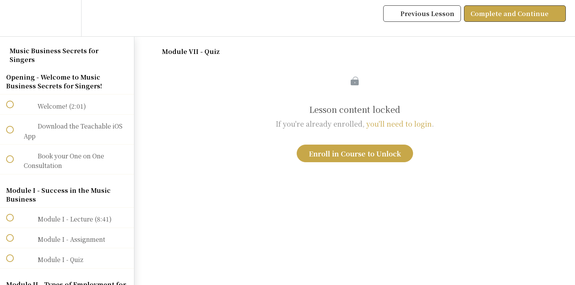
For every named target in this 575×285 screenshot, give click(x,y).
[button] (14, 18)
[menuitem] (67, 18)
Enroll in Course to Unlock (355, 153)
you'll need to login (399, 124)
